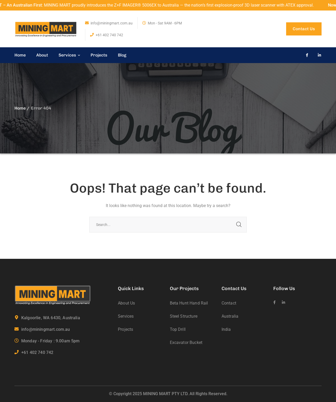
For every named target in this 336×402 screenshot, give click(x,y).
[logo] (45, 28)
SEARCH (239, 225)
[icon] (307, 55)
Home (20, 108)
